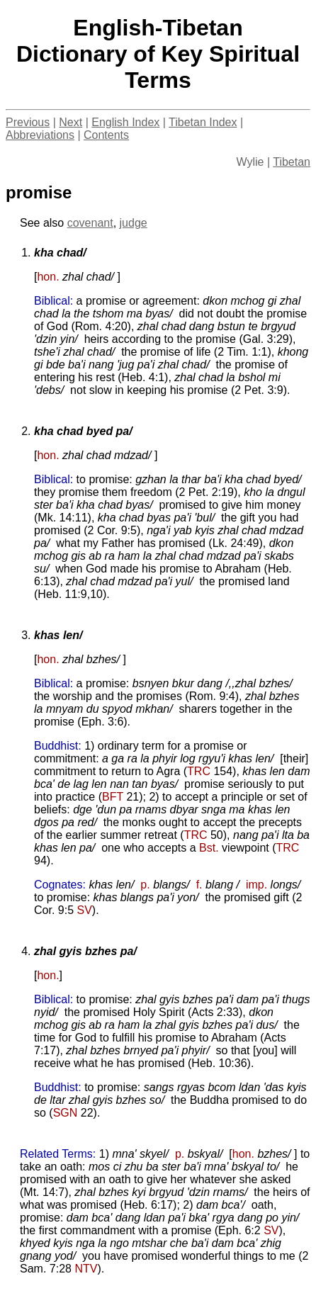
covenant (90, 223)
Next (70, 122)
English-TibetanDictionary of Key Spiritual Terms (158, 54)
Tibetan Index (203, 122)
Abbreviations (40, 135)
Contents (106, 135)
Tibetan (291, 162)
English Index (125, 122)
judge (133, 223)
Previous (28, 122)
